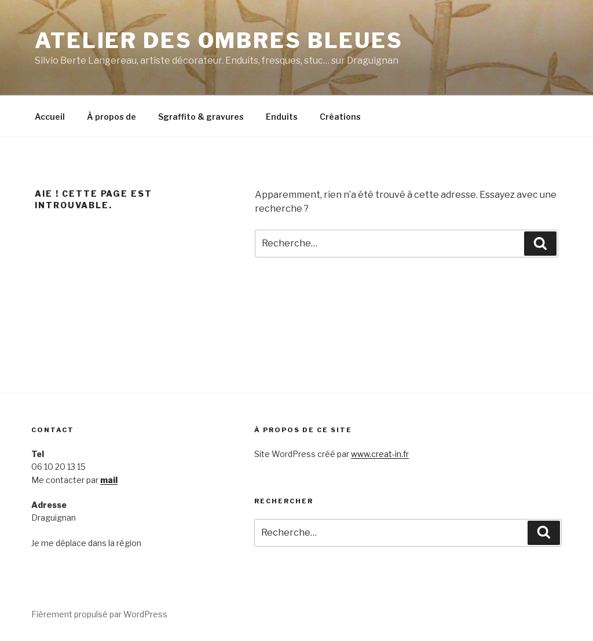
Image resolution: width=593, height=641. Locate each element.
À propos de (111, 116)
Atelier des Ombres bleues (219, 40)
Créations (340, 116)
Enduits (282, 116)
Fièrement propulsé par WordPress (99, 614)
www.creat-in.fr (380, 454)
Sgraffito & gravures (201, 116)
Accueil (50, 116)
